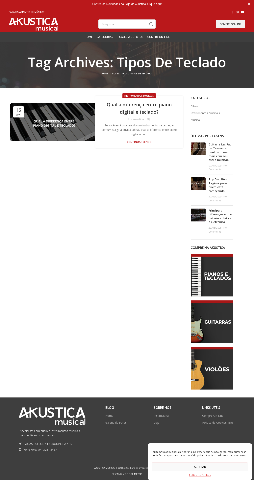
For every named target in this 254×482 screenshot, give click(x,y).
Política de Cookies (200, 475)
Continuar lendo (139, 147)
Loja (157, 427)
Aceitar (200, 467)
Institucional (161, 421)
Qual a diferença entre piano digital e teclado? (139, 113)
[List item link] (52, 455)
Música (195, 125)
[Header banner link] (121, 4)
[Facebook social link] (233, 12)
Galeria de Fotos (116, 427)
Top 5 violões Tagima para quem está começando (218, 190)
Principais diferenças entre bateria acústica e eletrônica (220, 221)
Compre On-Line (230, 26)
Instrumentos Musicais (139, 101)
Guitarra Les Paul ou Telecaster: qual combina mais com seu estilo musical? (220, 157)
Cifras (194, 111)
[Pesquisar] (127, 26)
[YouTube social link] (242, 12)
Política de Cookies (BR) (217, 427)
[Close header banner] (249, 4)
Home (105, 78)
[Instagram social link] (237, 12)
